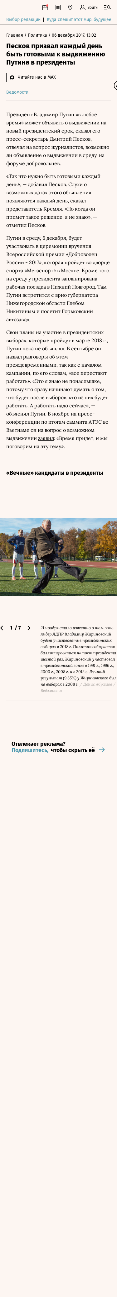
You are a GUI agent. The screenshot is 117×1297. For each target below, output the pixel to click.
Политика (38, 35)
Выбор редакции (23, 20)
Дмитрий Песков (70, 139)
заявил (46, 438)
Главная (15, 35)
